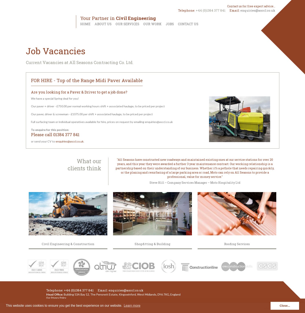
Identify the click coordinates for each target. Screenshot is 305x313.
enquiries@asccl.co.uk (257, 10)
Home (85, 24)
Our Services (127, 24)
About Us (103, 24)
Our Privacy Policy (56, 298)
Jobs (170, 24)
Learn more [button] (132, 305)
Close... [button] (285, 305)
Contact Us (188, 24)
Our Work (152, 24)
